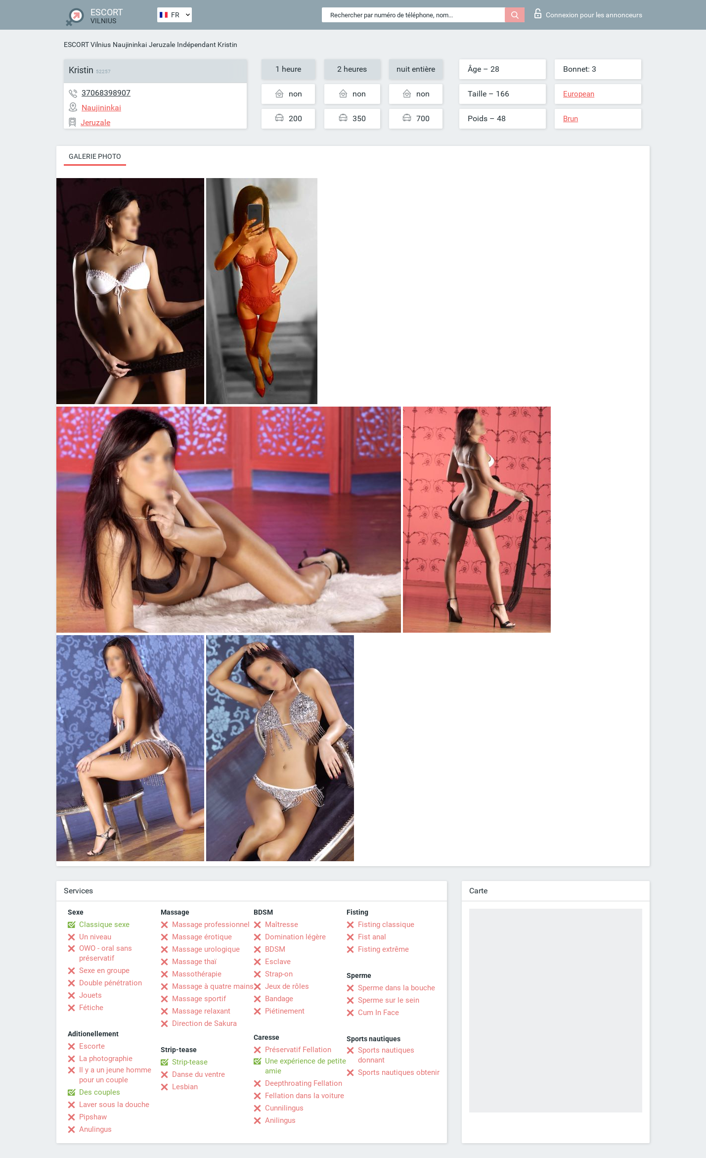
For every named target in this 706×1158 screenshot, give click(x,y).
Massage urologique (206, 949)
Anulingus (95, 1129)
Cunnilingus (284, 1108)
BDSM (275, 949)
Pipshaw (93, 1116)
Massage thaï (194, 961)
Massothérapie (196, 974)
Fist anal (372, 936)
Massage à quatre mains (213, 986)
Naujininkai (130, 44)
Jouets (90, 995)
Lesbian (185, 1086)
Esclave (278, 961)
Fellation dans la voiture (304, 1095)
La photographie (105, 1058)
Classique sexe (104, 924)
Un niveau (95, 936)
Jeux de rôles (287, 986)
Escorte (92, 1046)
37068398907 (106, 92)
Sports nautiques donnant (386, 1055)
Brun (570, 118)
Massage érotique (202, 936)
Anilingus (280, 1120)
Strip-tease (190, 1062)
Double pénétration (110, 982)
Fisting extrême (383, 949)
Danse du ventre (198, 1074)
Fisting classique (386, 924)
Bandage (279, 998)
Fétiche (91, 1007)
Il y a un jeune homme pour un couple (115, 1074)
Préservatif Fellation (298, 1049)
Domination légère (295, 936)
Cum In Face (378, 1012)
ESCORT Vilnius (87, 44)
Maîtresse (281, 924)
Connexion (588, 13)
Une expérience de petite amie (305, 1066)
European (578, 94)
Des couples (99, 1092)
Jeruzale (162, 44)
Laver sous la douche (114, 1104)
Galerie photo (95, 156)
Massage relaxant (201, 1011)
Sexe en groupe (104, 970)
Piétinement (285, 1011)
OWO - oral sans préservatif (105, 953)
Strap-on (279, 974)
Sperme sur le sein (388, 1000)
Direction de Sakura (204, 1023)
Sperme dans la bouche (396, 987)
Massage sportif (199, 998)
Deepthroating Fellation (303, 1083)
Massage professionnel (211, 924)
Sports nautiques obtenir (399, 1072)
